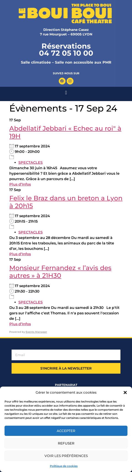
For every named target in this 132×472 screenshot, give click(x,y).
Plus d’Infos (20, 184)
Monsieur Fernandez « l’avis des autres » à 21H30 (60, 271)
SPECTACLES (30, 162)
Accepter (66, 431)
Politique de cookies (64, 466)
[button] (125, 392)
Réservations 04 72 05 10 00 (66, 49)
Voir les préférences (66, 456)
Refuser (66, 443)
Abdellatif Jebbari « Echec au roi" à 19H (65, 132)
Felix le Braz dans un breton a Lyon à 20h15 (65, 202)
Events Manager (36, 331)
